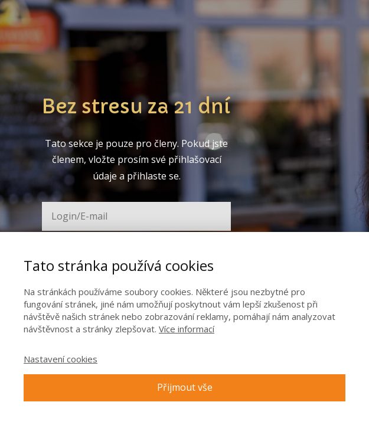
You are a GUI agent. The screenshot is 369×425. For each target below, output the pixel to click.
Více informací (186, 329)
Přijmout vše (185, 387)
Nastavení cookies (60, 359)
